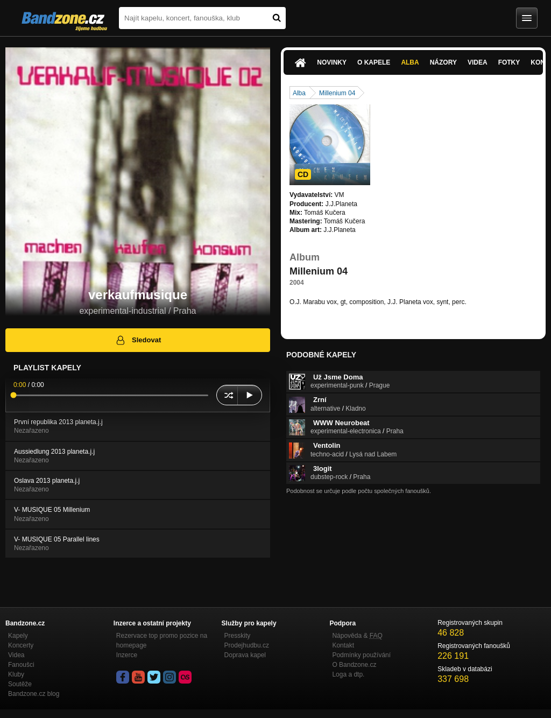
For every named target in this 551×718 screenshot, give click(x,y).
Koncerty (20, 645)
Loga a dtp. (348, 674)
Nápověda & (357, 635)
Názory (443, 62)
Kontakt (343, 645)
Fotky (509, 62)
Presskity (237, 635)
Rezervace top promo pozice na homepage (161, 640)
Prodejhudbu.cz (246, 645)
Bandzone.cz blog (33, 694)
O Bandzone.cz (354, 664)
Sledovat (138, 340)
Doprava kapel (245, 655)
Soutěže (20, 684)
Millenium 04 (337, 93)
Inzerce (126, 655)
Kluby (16, 674)
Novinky (332, 62)
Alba (410, 62)
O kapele (373, 62)
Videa (478, 62)
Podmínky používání (361, 655)
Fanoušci (21, 664)
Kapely (18, 635)
